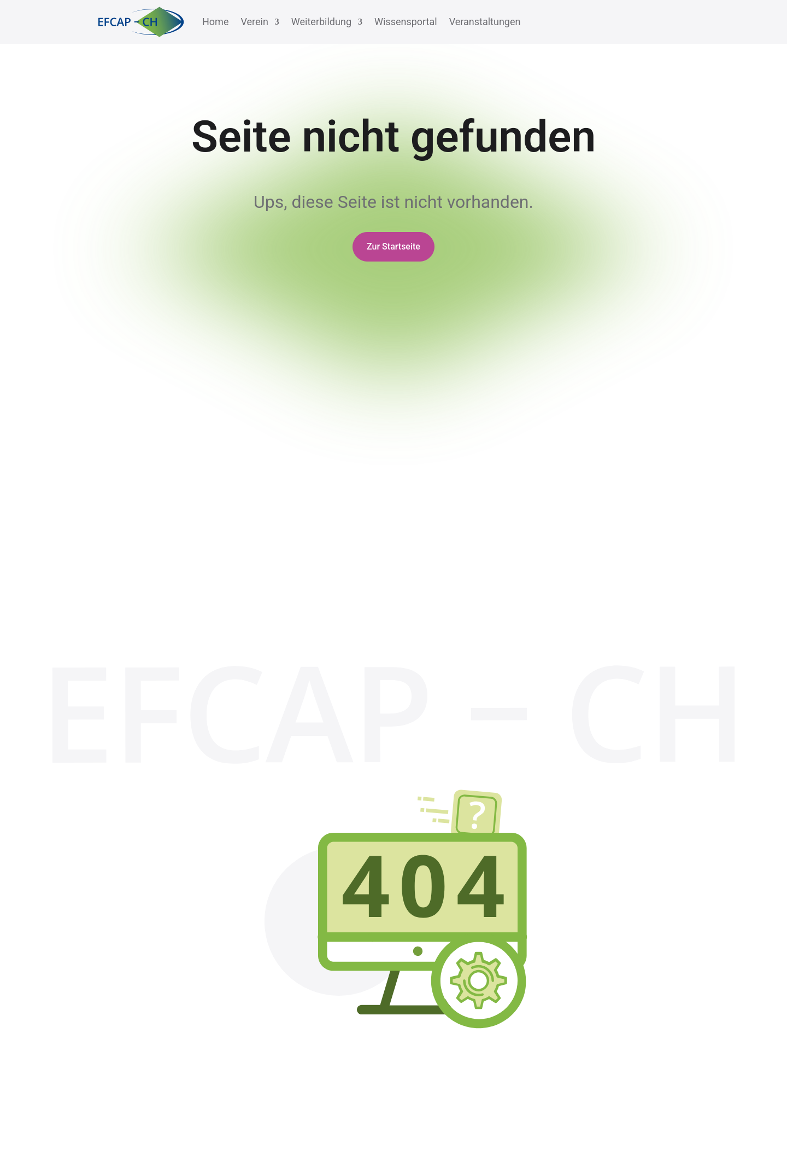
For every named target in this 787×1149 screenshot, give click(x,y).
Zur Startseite (393, 246)
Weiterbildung (321, 21)
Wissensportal (405, 21)
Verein (254, 21)
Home (215, 21)
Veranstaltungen (485, 21)
